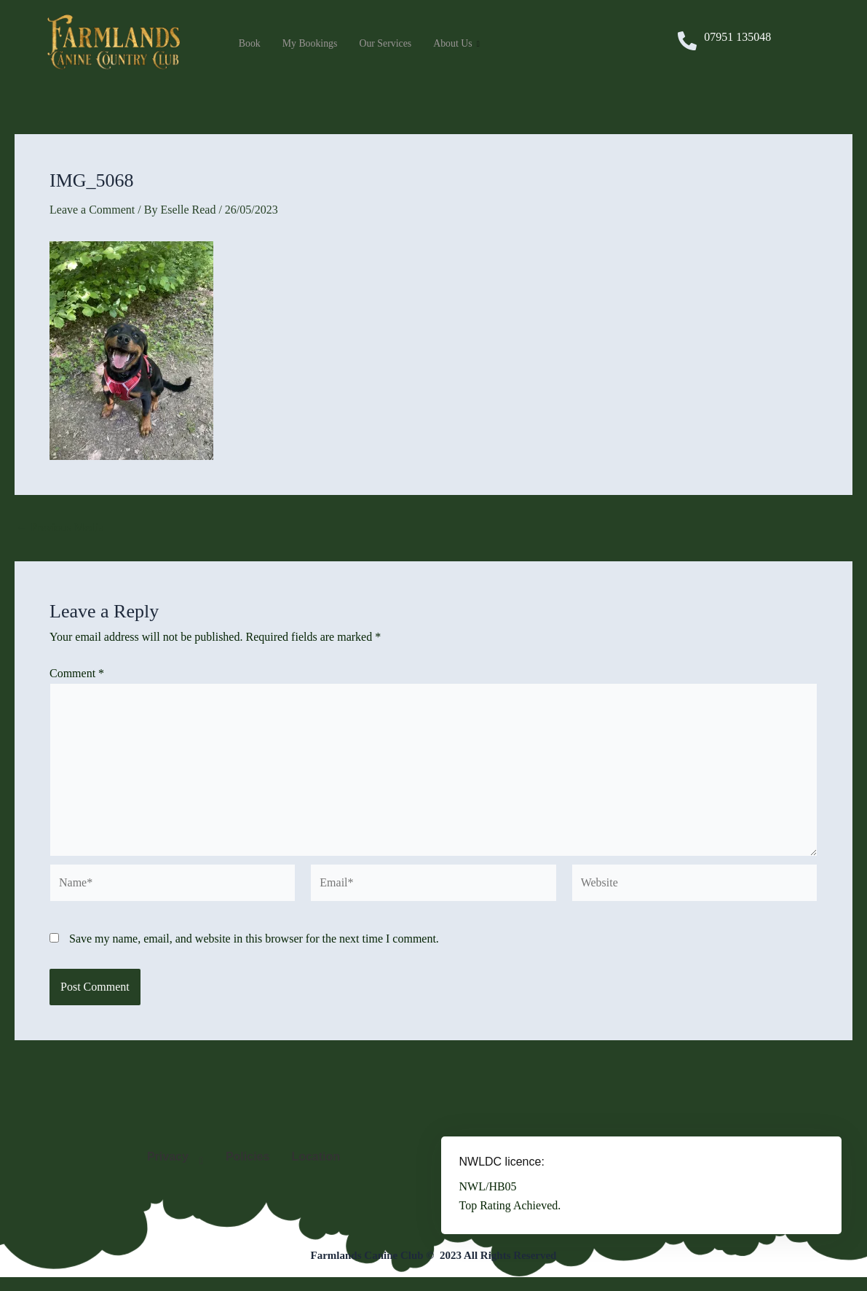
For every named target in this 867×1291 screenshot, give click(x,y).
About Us (469, 43)
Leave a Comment (92, 209)
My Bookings (314, 44)
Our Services (393, 44)
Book (251, 44)
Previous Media (60, 528)
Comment (77, 673)
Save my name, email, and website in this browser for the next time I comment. (254, 938)
